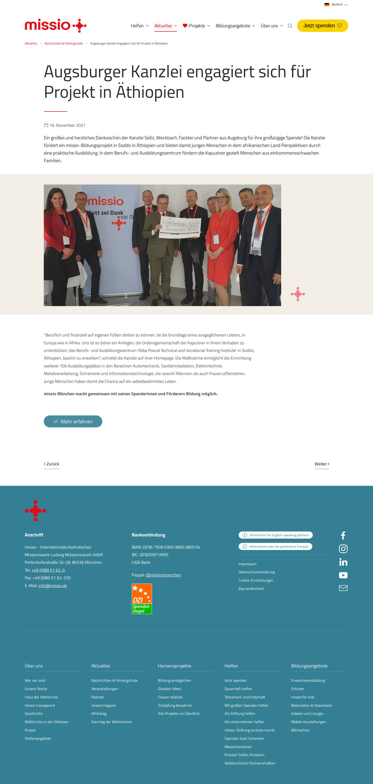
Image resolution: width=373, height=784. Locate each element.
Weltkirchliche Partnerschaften (250, 763)
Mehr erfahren (73, 428)
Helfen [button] (140, 25)
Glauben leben (169, 688)
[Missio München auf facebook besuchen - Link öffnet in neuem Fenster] (343, 535)
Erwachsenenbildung (308, 680)
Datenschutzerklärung (257, 572)
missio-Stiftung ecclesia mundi (250, 730)
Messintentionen (238, 747)
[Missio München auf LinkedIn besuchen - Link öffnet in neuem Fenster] (343, 561)
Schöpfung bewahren (175, 705)
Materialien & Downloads (311, 705)
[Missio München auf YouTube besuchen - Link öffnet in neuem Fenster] (343, 574)
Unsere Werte (36, 688)
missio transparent (40, 705)
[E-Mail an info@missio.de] (343, 587)
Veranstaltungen (104, 688)
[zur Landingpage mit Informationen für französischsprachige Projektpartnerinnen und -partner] (275, 546)
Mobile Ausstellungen (308, 722)
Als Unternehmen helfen (244, 722)
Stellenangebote (38, 738)
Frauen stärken (170, 697)
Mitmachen (300, 730)
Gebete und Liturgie (307, 713)
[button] (196, 26)
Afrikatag (98, 713)
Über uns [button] (272, 25)
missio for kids (302, 697)
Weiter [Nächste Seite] (322, 464)
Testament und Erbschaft (245, 697)
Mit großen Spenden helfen (247, 705)
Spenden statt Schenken (244, 738)
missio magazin (103, 705)
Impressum (247, 564)
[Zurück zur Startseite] (56, 26)
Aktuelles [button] (165, 25)
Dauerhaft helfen (238, 688)
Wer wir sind (35, 680)
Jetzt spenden (322, 26)
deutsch (336, 4)
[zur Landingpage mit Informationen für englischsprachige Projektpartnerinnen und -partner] (276, 535)
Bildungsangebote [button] (235, 25)
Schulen (297, 688)
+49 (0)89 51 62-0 (48, 570)
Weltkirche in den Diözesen (47, 722)
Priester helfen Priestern (245, 755)
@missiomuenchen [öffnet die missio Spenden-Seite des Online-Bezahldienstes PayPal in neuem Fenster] (163, 575)
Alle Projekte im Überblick (179, 713)
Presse (30, 730)
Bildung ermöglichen (174, 680)
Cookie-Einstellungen (256, 580)
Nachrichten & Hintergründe (114, 680)
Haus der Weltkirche (41, 697)
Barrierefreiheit (251, 588)
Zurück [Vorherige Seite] (51, 464)
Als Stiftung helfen (240, 713)
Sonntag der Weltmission (111, 722)
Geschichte (34, 713)
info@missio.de (53, 585)
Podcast (97, 697)
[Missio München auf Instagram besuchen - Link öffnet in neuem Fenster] (343, 548)
